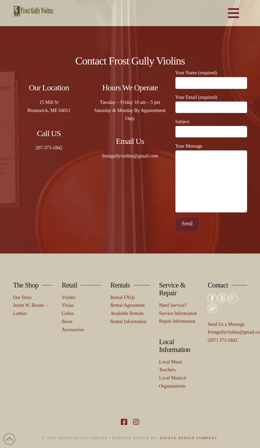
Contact (218, 285)
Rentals (120, 285)
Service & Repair (172, 289)
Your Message (211, 150)
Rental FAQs (122, 297)
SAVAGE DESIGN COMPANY (189, 438)
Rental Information (128, 321)
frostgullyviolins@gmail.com (130, 155)
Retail (69, 285)
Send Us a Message (226, 324)
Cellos (68, 313)
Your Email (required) (211, 103)
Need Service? (173, 305)
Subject (211, 127)
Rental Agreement (127, 305)
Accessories (73, 329)
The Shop (25, 285)
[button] (233, 13)
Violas (68, 305)
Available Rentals (127, 313)
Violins (68, 297)
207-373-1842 (49, 147)
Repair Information (177, 321)
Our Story (22, 297)
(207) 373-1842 (222, 340)
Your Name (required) (211, 78)
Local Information (174, 346)
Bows (67, 321)
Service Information (178, 313)
